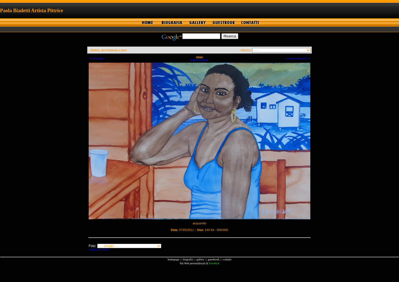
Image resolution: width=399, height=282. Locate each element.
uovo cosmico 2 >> (298, 58)
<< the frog (96, 58)
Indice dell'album (199, 60)
